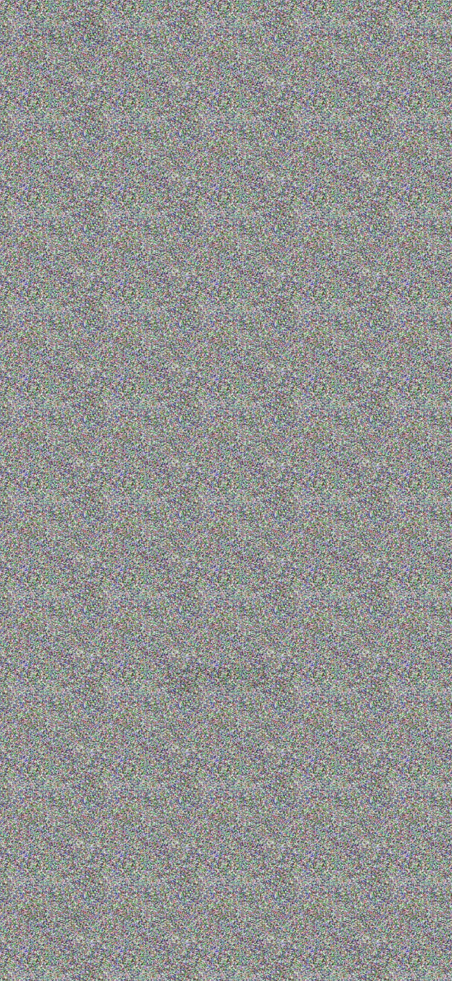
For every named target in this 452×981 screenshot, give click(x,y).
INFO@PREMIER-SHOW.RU (398, 916)
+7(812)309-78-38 (336, 35)
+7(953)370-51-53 (409, 35)
